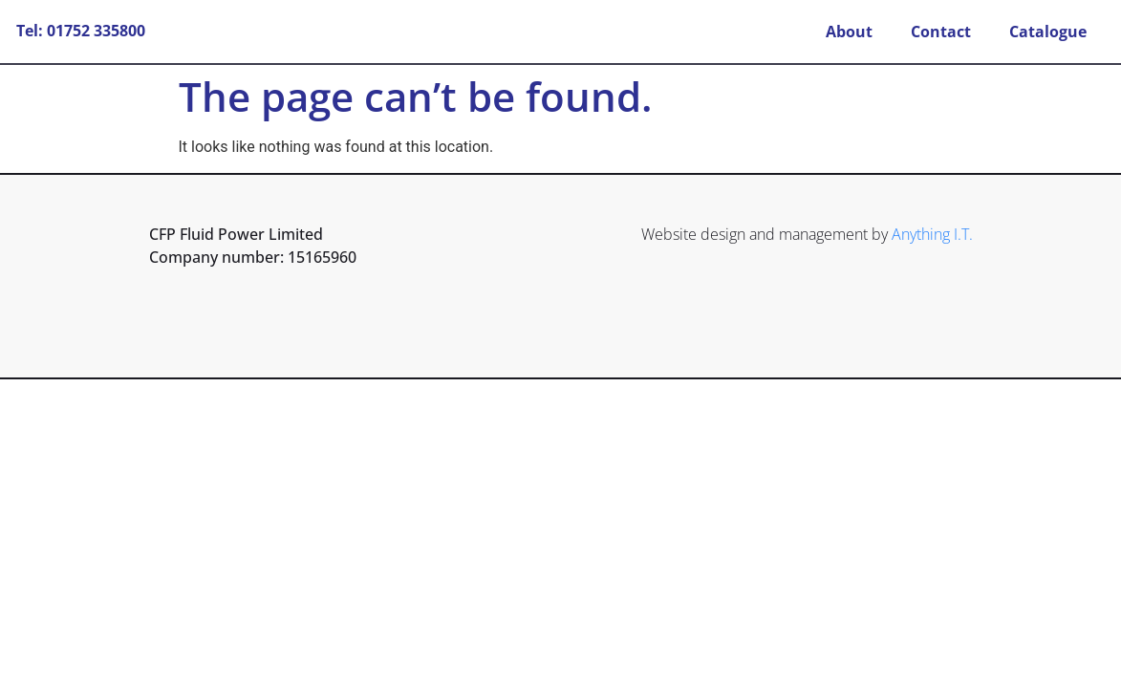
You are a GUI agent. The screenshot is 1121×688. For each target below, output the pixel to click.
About (849, 31)
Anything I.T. (932, 234)
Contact (941, 31)
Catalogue (1048, 31)
